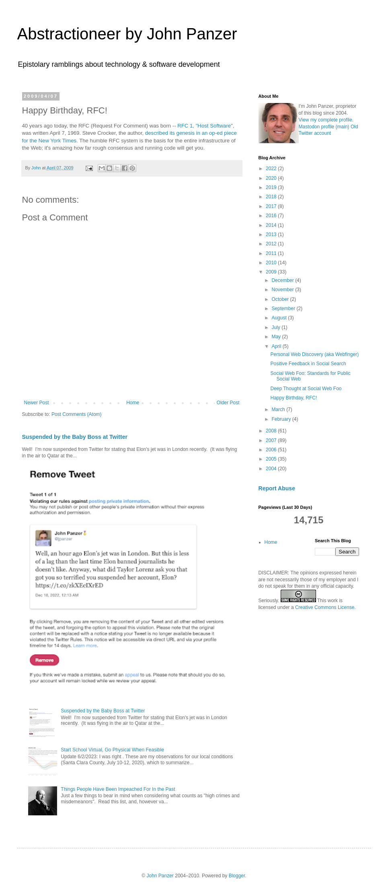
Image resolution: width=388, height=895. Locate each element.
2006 (272, 450)
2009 (272, 272)
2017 (272, 206)
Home (132, 402)
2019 (272, 187)
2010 (272, 262)
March (278, 409)
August (279, 318)
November (283, 289)
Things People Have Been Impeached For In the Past (118, 789)
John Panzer (159, 876)
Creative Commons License (324, 607)
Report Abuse (277, 488)
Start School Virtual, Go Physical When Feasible (112, 750)
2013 (272, 234)
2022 (272, 168)
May (276, 336)
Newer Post (36, 402)
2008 (272, 431)
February (281, 419)
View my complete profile (325, 120)
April (276, 346)
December (283, 280)
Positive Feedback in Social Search (308, 363)
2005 (272, 459)
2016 (272, 215)
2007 (272, 440)
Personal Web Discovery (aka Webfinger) (314, 354)
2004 (272, 468)
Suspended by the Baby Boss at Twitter (74, 437)
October (280, 299)
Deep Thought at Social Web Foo (305, 388)
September (283, 308)
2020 (272, 178)
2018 (272, 197)
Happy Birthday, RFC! (293, 398)
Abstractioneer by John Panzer (127, 34)
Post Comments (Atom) (76, 414)
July (276, 327)
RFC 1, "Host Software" (205, 126)
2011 (272, 253)
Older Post (228, 402)
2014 (272, 225)
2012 (272, 244)
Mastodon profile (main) (324, 127)
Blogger (237, 876)
